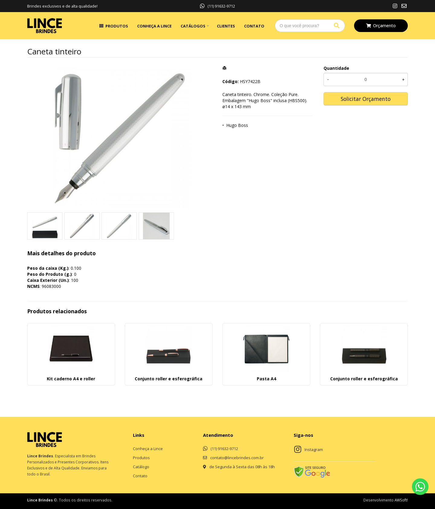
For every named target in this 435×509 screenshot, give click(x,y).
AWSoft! (401, 500)
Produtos (116, 26)
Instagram (313, 449)
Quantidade (336, 68)
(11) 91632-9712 (217, 6)
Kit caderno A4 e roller (71, 379)
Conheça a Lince (154, 26)
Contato (254, 26)
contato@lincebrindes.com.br (237, 457)
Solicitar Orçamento (366, 98)
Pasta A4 (266, 379)
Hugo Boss (237, 125)
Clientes (226, 26)
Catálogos (193, 26)
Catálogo (141, 466)
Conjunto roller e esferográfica (168, 379)
